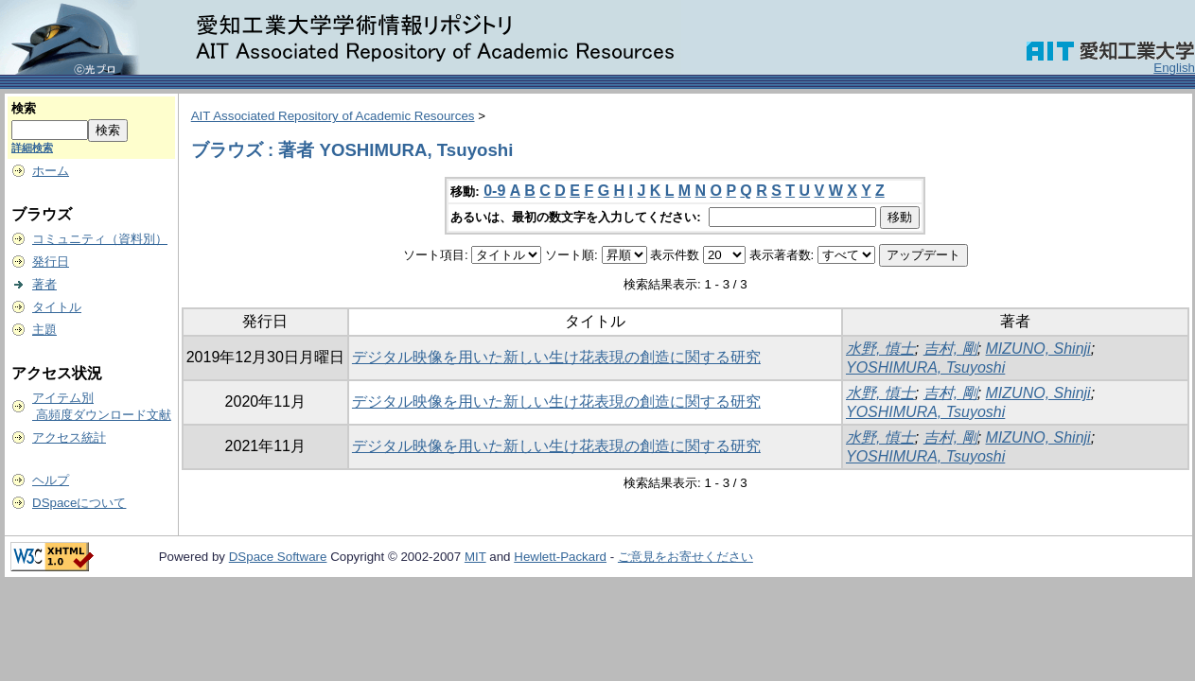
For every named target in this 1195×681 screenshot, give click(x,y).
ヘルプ (50, 480)
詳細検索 (32, 147)
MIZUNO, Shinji (1038, 348)
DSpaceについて (79, 503)
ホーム (50, 171)
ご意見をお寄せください (685, 557)
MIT (475, 557)
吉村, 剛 (950, 348)
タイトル (56, 307)
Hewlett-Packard (560, 557)
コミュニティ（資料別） (99, 239)
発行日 (50, 261)
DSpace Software (278, 557)
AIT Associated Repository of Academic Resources (333, 116)
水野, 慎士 (880, 348)
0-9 (494, 191)
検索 (23, 108)
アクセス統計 (69, 437)
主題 (44, 330)
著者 (44, 284)
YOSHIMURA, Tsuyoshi (925, 367)
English (1174, 68)
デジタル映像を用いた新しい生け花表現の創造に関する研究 (556, 357)
